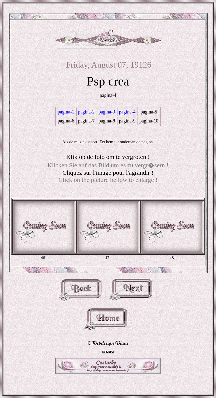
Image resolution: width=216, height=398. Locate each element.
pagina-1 (66, 112)
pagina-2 (86, 112)
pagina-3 (107, 112)
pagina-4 (127, 112)
